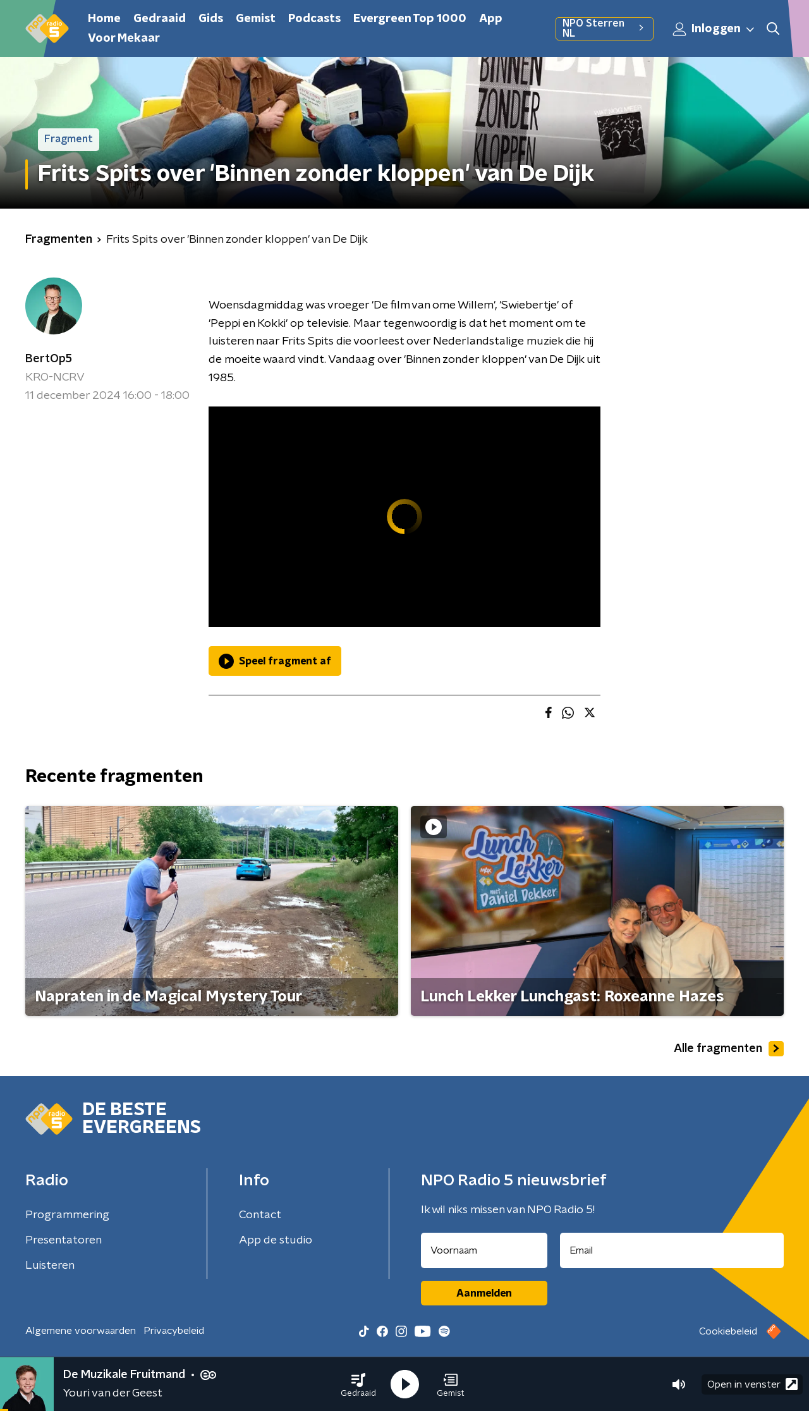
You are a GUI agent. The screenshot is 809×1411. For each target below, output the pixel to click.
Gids (210, 19)
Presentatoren (63, 1240)
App (490, 19)
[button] (358, 1384)
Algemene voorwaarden (80, 1331)
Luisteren (50, 1265)
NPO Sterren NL (605, 28)
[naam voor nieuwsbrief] (484, 1250)
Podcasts (314, 19)
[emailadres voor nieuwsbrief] (672, 1250)
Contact (260, 1215)
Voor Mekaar (124, 38)
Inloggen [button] (714, 29)
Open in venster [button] (752, 1384)
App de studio (275, 1240)
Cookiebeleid (728, 1331)
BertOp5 (48, 359)
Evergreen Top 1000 (409, 19)
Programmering (67, 1215)
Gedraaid (159, 19)
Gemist (256, 19)
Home (104, 19)
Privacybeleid (173, 1331)
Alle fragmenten (729, 1048)
